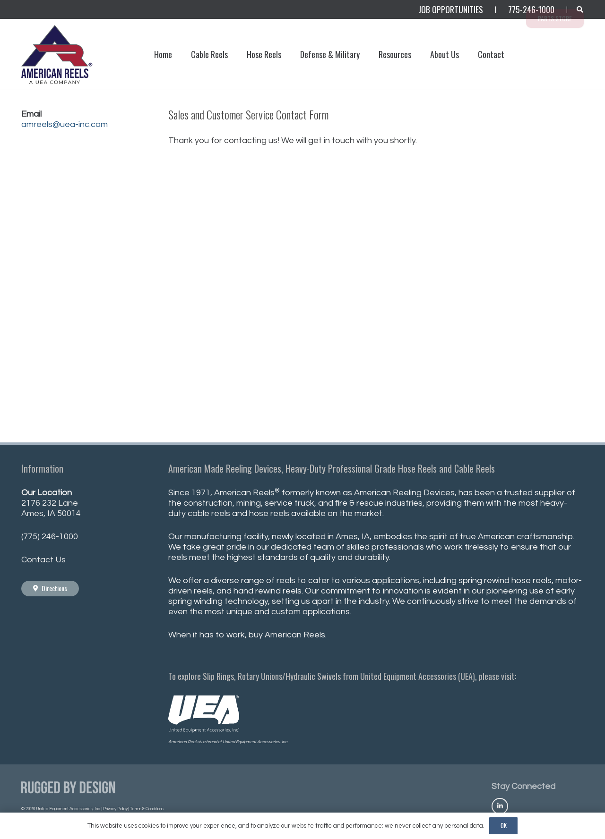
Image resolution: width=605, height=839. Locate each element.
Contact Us (43, 559)
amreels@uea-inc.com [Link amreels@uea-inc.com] (64, 124)
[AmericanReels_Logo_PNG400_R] (58, 54)
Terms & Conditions (147, 809)
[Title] (500, 806)
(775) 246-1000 (49, 536)
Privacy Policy (115, 809)
